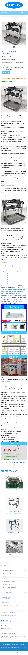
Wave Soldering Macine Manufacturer (16, 647)
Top (24, 653)
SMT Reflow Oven (10, 293)
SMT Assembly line (12, 295)
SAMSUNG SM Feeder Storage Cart (16, 462)
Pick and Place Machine (8, 570)
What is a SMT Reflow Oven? (9, 609)
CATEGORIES (5, 13)
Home (4, 18)
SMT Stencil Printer (11, 291)
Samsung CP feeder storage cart (14, 465)
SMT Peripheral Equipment (9, 587)
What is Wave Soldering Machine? (10, 612)
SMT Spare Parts (22, 295)
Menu (17, 653)
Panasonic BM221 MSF (14, 511)
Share (3, 653)
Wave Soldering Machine (11, 289)
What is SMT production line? (9, 615)
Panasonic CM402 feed (14, 489)
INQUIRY (6, 72)
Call (10, 653)
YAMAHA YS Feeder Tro (14, 532)
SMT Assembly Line (7, 584)
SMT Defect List (5, 602)
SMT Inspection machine (8, 579)
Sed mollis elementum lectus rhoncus (10, 605)
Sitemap (17, 649)
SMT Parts (4, 590)
